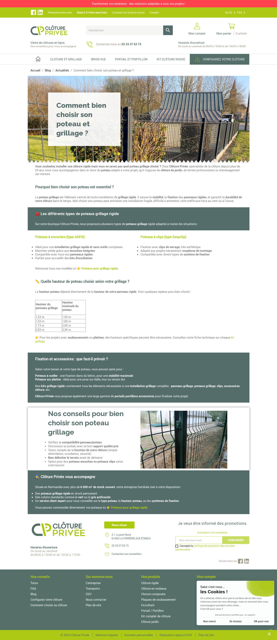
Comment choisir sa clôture (48, 605)
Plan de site (93, 605)
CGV (88, 594)
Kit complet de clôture (155, 616)
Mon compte (206, 576)
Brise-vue (98, 59)
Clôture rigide (150, 583)
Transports (93, 588)
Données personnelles (138, 635)
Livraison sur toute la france (128, 12)
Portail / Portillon (152, 611)
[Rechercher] (129, 30)
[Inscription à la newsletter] (199, 540)
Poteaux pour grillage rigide (99, 268)
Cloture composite (153, 594)
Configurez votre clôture (219, 60)
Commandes (205, 588)
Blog (33, 594)
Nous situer (119, 525)
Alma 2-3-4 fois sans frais (92, 12)
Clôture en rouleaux (153, 588)
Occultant (147, 605)
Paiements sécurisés (60, 12)
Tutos (34, 583)
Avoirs (201, 594)
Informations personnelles (214, 583)
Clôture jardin (150, 622)
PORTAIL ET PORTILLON (131, 59)
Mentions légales (107, 635)
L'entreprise (93, 583)
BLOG (228, 12)
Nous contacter (96, 600)
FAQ (239, 12)
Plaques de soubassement (158, 600)
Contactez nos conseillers (126, 554)
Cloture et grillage (66, 59)
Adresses (203, 600)
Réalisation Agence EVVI (175, 635)
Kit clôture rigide (171, 59)
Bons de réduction (209, 605)
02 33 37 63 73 (120, 545)
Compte (154, 12)
